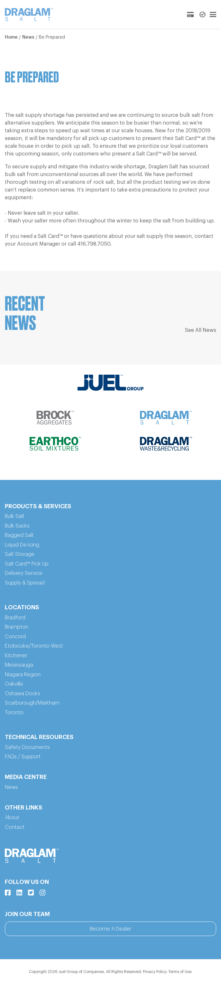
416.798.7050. (94, 244)
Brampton (16, 627)
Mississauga (19, 665)
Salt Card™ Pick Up (27, 563)
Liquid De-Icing (22, 545)
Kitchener (16, 655)
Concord (15, 636)
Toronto (14, 712)
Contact (14, 827)
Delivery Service (23, 573)
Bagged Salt (19, 535)
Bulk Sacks (17, 526)
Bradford (15, 617)
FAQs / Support (23, 756)
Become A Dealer (110, 929)
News (28, 37)
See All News (200, 330)
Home (11, 37)
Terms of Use (179, 972)
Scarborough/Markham (32, 703)
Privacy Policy (154, 972)
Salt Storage (19, 554)
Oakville (14, 684)
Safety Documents (27, 747)
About (12, 817)
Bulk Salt (14, 516)
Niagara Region (23, 674)
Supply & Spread (24, 582)
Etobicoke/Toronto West (34, 646)
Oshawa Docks (22, 693)
